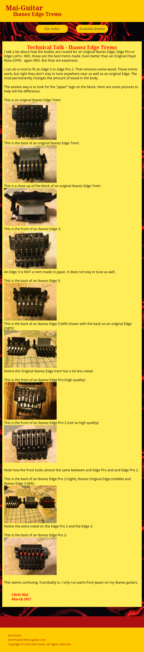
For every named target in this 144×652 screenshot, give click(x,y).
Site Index (52, 28)
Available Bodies (92, 28)
